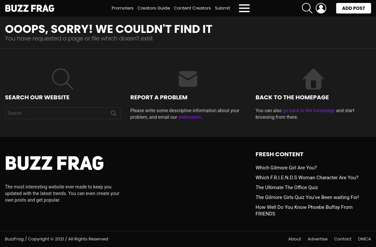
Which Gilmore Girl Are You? (286, 168)
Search (113, 114)
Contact (343, 239)
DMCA (364, 239)
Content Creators (192, 8)
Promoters (123, 8)
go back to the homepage (309, 110)
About (294, 239)
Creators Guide (154, 8)
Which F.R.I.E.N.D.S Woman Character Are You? (306, 178)
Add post (353, 9)
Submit (222, 8)
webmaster (189, 117)
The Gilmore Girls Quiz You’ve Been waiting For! (307, 197)
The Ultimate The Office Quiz (286, 187)
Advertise (318, 239)
